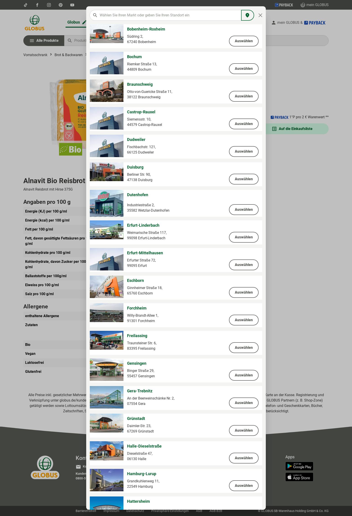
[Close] (260, 15)
